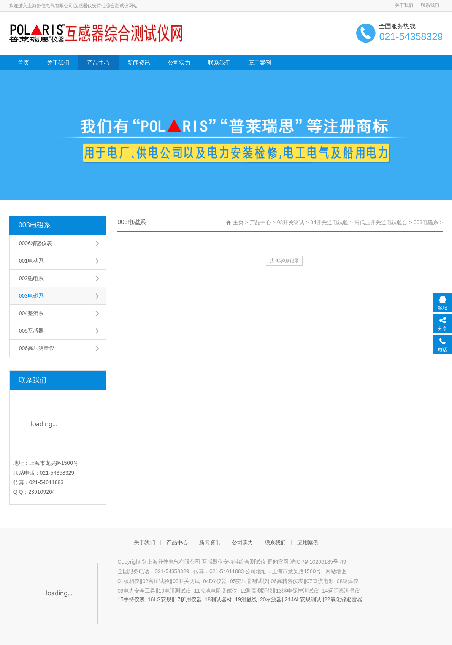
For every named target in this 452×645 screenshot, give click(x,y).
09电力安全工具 (136, 591)
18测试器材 (218, 599)
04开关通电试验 (329, 222)
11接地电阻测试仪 (215, 591)
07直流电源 (320, 581)
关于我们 (404, 5)
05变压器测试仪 (249, 581)
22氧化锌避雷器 (343, 599)
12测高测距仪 (256, 591)
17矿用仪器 (188, 599)
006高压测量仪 (36, 348)
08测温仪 (348, 581)
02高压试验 (156, 581)
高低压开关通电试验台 (381, 222)
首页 (23, 62)
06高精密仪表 (287, 581)
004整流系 (31, 313)
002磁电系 (31, 278)
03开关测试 (291, 222)
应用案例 (259, 62)
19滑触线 (246, 599)
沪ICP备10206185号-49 (317, 562)
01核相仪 (128, 581)
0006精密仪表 (35, 243)
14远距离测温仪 (341, 591)
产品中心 (98, 62)
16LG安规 (159, 599)
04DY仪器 (215, 581)
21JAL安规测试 (303, 599)
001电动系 (31, 261)
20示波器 (271, 599)
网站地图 (336, 571)
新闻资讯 (138, 62)
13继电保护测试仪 (297, 591)
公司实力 (179, 62)
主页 (238, 222)
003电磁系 (35, 225)
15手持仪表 (131, 599)
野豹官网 (278, 562)
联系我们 (430, 5)
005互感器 (31, 331)
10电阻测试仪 (175, 591)
